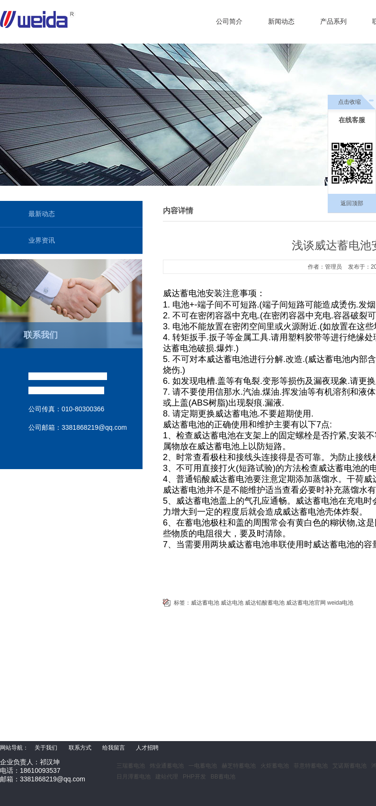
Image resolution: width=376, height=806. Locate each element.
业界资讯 (41, 240)
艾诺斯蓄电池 (349, 765)
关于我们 (46, 747)
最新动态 (41, 213)
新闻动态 (281, 21)
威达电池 (232, 602)
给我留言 (113, 747)
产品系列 (333, 21)
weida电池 (340, 602)
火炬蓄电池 (274, 765)
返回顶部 (351, 203)
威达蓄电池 (205, 602)
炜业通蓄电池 (167, 765)
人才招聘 (147, 747)
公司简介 (229, 21)
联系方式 (80, 747)
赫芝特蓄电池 (239, 765)
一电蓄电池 (202, 765)
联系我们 (41, 335)
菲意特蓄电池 (311, 765)
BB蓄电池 (223, 776)
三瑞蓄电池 (130, 765)
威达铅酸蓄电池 (265, 602)
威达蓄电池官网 (306, 602)
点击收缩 (349, 102)
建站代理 (166, 776)
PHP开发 (194, 776)
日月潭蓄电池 (133, 776)
